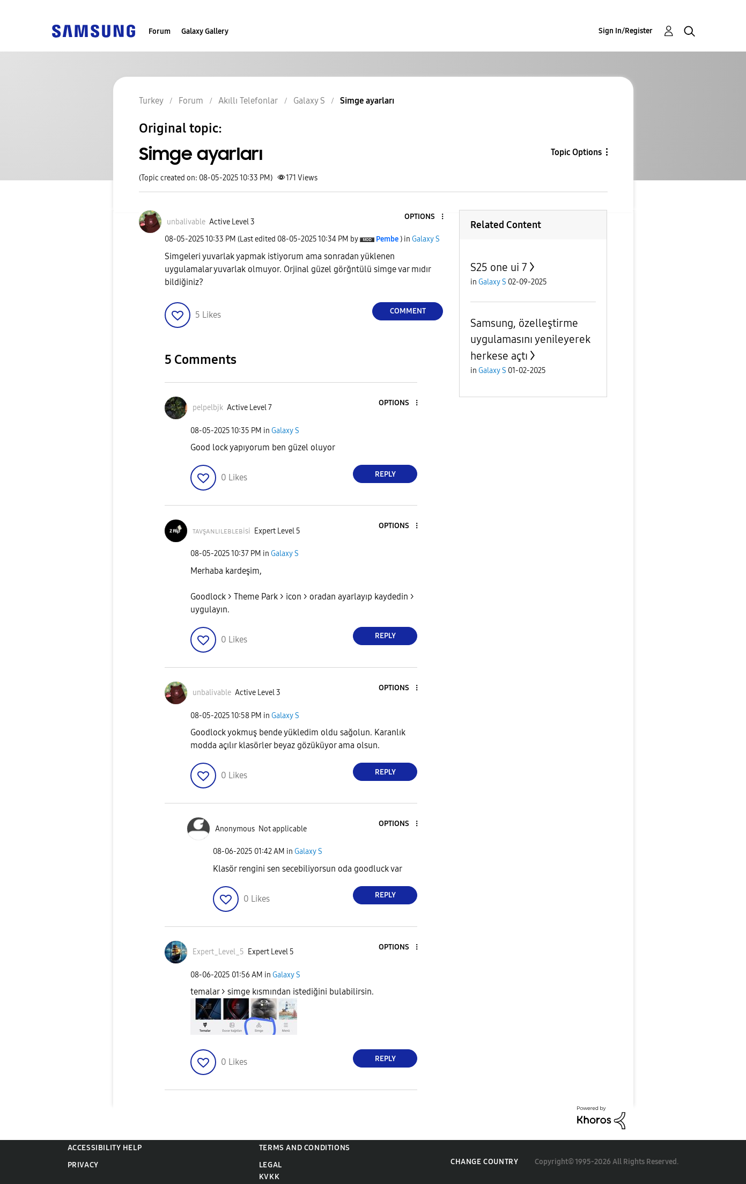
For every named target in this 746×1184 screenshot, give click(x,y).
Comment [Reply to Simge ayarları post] (408, 311)
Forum (160, 31)
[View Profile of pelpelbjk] (208, 407)
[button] (425, 217)
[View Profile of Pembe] (387, 239)
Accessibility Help (105, 1147)
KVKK (269, 1176)
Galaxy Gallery (204, 31)
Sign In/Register (626, 30)
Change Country (484, 1161)
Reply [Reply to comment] (385, 474)
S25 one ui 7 (498, 267)
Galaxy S (426, 239)
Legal (270, 1165)
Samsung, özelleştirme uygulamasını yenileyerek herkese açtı (530, 339)
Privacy (83, 1165)
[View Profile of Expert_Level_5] (218, 951)
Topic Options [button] (576, 152)
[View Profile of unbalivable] (186, 221)
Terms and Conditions (304, 1147)
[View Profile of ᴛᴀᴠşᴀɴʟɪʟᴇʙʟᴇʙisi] (221, 531)
